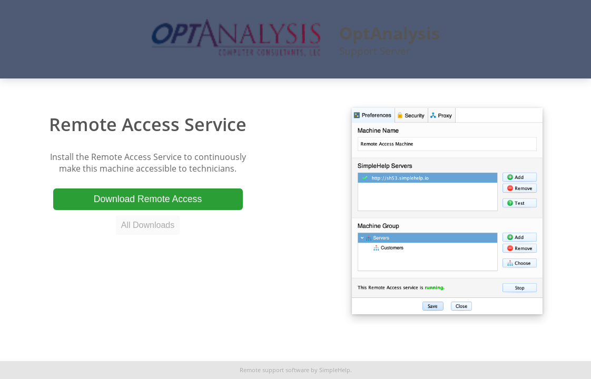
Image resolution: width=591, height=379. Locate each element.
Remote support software (274, 370)
